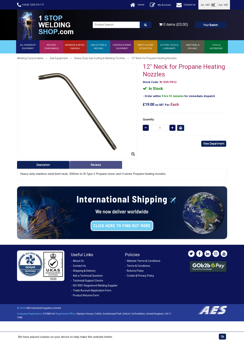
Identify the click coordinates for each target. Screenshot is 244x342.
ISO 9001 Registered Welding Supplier (95, 285)
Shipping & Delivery (84, 270)
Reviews (96, 164)
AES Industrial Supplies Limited (43, 307)
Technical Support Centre (88, 280)
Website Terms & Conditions (143, 260)
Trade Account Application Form (92, 290)
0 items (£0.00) (173, 24)
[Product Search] (145, 25)
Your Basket (210, 24)
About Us (78, 260)
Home (137, 4)
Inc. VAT (205, 4)
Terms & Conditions (138, 265)
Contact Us (186, 4)
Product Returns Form (86, 295)
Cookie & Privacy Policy (140, 275)
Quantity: (148, 119)
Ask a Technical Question (88, 275)
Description (43, 164)
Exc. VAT (223, 4)
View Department (213, 143)
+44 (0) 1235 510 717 (30, 4)
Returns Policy (135, 270)
